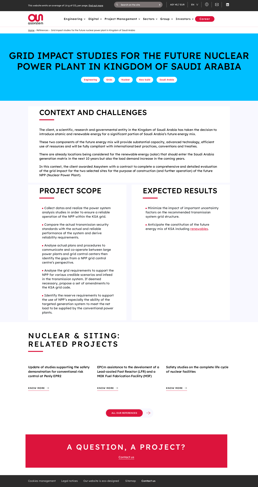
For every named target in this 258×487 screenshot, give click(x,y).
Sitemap (130, 481)
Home (31, 30)
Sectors (149, 19)
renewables (199, 229)
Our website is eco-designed (101, 481)
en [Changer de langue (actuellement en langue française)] (193, 4)
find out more (96, 5)
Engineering (73, 19)
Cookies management (42, 481)
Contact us (126, 457)
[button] (159, 4)
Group (165, 19)
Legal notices (69, 481)
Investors (183, 19)
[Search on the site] (140, 4)
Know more (36, 388)
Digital (93, 19)
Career (205, 19)
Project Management (121, 19)
